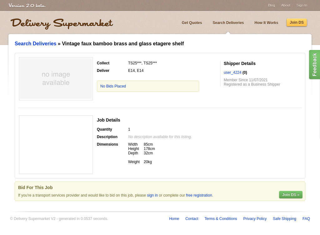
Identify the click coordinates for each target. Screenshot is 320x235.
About (285, 5)
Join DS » (290, 194)
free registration (199, 195)
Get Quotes (192, 23)
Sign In (302, 5)
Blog (271, 5)
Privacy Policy (255, 219)
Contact (191, 219)
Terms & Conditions (221, 219)
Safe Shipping (284, 219)
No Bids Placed (113, 86)
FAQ (306, 219)
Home (174, 219)
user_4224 (233, 72)
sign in (152, 195)
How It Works (266, 23)
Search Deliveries (228, 23)
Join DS (297, 22)
